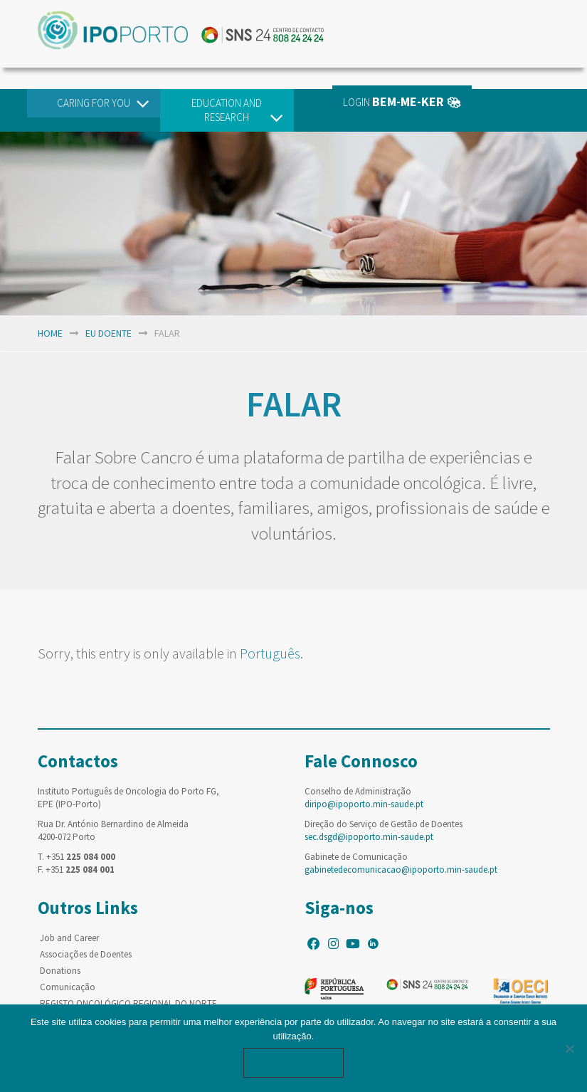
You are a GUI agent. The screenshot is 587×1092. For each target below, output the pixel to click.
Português (270, 653)
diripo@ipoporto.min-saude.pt (364, 804)
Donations (60, 971)
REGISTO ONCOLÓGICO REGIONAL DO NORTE (128, 1003)
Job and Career (69, 938)
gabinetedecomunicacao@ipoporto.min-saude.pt (401, 869)
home (50, 333)
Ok (294, 1062)
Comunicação (67, 987)
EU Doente (108, 333)
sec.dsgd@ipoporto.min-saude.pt (369, 837)
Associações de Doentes (86, 954)
